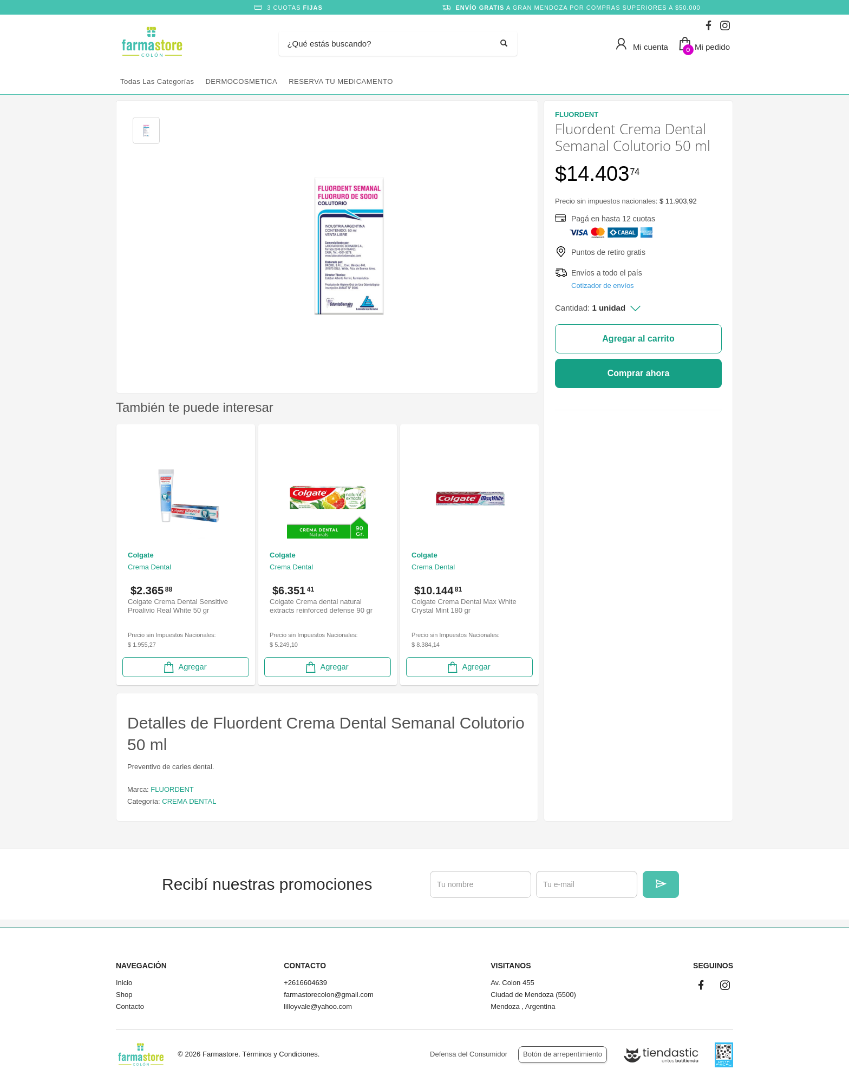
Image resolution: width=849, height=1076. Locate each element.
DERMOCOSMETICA (241, 81)
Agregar (184, 667)
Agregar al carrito (638, 338)
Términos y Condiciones (279, 1054)
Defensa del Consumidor (468, 1054)
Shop (124, 994)
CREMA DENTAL (189, 801)
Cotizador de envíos (602, 285)
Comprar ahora (639, 373)
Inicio (124, 983)
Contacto (130, 1006)
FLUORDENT (172, 789)
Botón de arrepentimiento (562, 1054)
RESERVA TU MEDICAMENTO (341, 81)
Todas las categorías (157, 81)
